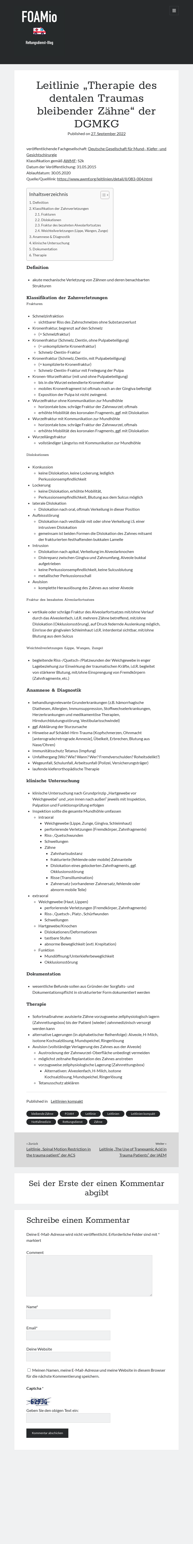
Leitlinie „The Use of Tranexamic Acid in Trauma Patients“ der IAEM (133, 1151)
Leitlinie (90, 1114)
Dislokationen (51, 220)
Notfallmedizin (41, 1122)
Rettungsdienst (72, 1122)
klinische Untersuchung (51, 243)
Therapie (39, 255)
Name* (32, 1306)
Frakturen (48, 214)
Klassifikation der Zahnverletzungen (61, 208)
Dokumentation (45, 249)
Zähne (98, 1122)
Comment (35, 1252)
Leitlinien (113, 1114)
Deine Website (39, 1349)
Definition (41, 202)
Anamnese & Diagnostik (51, 236)
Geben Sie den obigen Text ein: (52, 1410)
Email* (31, 1327)
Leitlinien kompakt (67, 1101)
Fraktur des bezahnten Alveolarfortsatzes (71, 225)
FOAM (69, 1114)
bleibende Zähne (42, 1114)
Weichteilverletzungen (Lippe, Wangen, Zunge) (74, 231)
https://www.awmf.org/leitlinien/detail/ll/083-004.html (104, 178)
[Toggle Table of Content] (102, 195)
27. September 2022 (108, 133)
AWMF (69, 160)
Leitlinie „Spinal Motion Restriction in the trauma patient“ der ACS (58, 1151)
